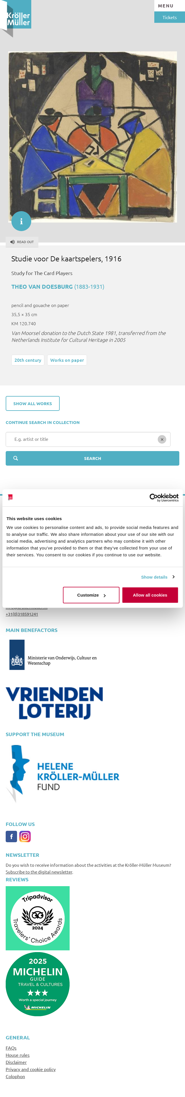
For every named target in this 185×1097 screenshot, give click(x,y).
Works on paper (67, 360)
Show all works (32, 403)
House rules (18, 1055)
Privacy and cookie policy (31, 1069)
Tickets (170, 17)
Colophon (15, 1076)
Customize (91, 595)
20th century (27, 360)
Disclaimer (16, 1062)
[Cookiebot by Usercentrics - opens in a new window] (153, 497)
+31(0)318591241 (22, 614)
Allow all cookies (150, 595)
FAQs (11, 1047)
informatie (18, 218)
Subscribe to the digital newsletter (39, 871)
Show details (154, 576)
